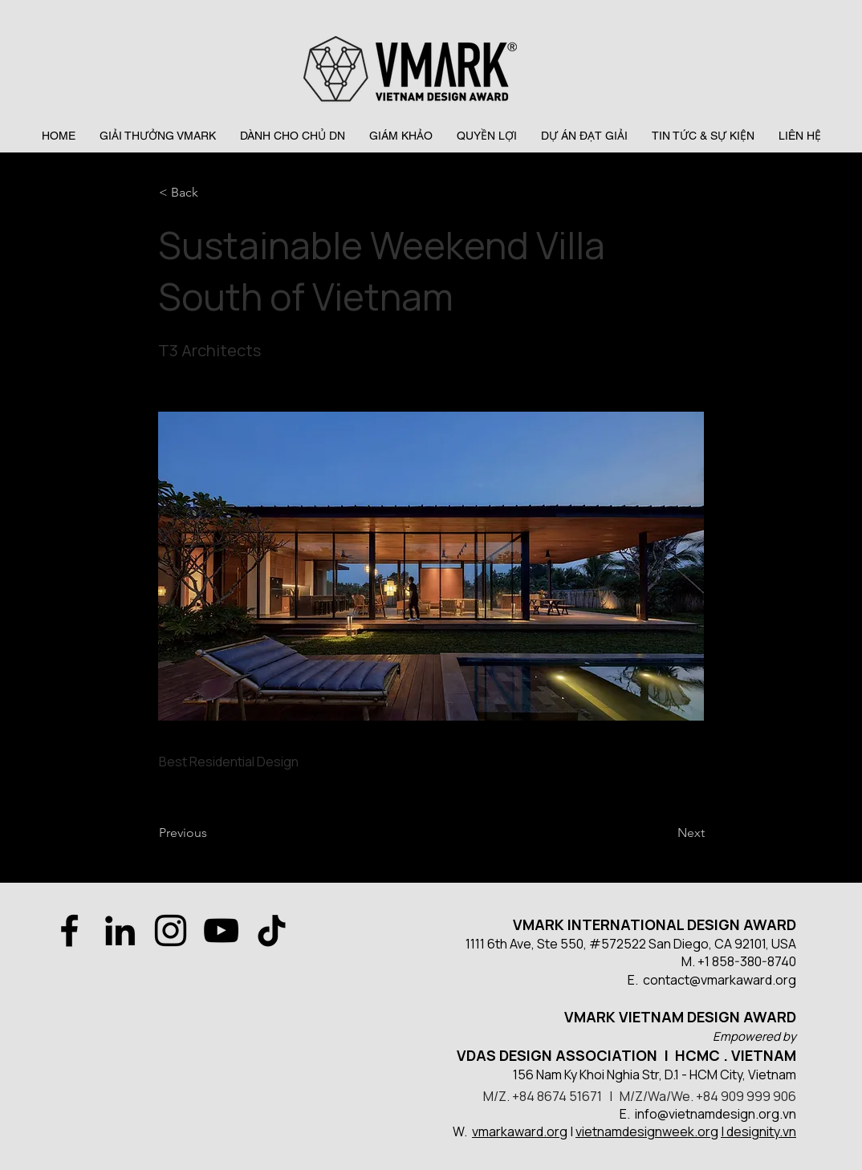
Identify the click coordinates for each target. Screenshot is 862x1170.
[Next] (664, 833)
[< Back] (212, 193)
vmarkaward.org (519, 1131)
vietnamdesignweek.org (646, 1131)
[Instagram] (170, 930)
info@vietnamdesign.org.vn (715, 1114)
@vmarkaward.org (742, 980)
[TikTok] (271, 930)
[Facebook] (69, 930)
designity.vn (761, 1131)
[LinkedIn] (120, 930)
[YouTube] (221, 930)
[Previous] (212, 833)
